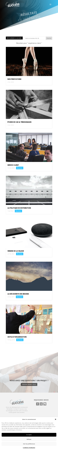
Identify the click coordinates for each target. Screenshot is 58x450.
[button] (55, 419)
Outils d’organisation (17, 337)
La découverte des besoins (18, 294)
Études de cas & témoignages (19, 122)
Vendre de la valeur (15, 251)
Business (19, 168)
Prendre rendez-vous (29, 384)
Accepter (29, 435)
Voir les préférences (29, 444)
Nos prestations (14, 79)
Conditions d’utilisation (29, 447)
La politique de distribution (19, 208)
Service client (13, 165)
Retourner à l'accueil (14, 38)
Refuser (29, 439)
